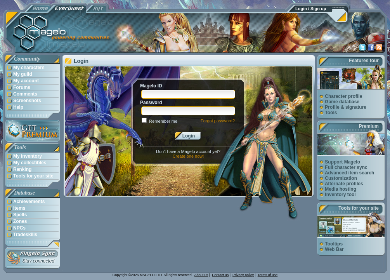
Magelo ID (151, 86)
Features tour (364, 60)
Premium (369, 126)
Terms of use (268, 275)
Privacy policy (243, 275)
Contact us (220, 275)
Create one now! (188, 156)
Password (151, 102)
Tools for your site (358, 208)
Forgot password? (218, 120)
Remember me (163, 121)
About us (201, 275)
